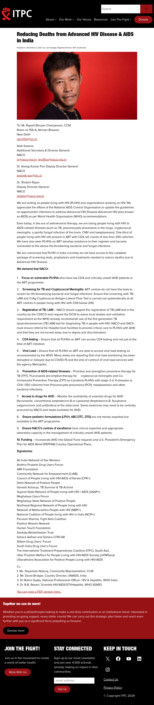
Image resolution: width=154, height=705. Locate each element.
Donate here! (16, 630)
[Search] (146, 9)
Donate (143, 19)
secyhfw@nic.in (27, 139)
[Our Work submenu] (73, 19)
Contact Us (111, 679)
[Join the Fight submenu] (131, 19)
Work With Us (18, 672)
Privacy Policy (113, 687)
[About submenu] (55, 19)
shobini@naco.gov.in (30, 196)
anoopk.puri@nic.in (29, 175)
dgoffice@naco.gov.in (52, 159)
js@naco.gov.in (27, 159)
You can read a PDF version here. (39, 591)
